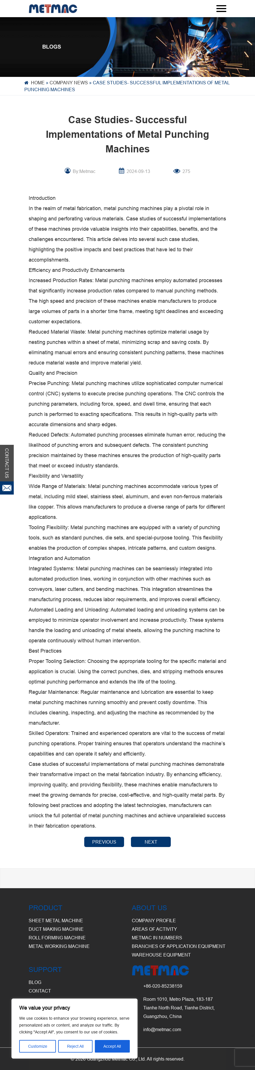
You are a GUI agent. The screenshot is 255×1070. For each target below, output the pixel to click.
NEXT (151, 841)
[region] (74, 1029)
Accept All (112, 1046)
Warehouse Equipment (161, 954)
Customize (37, 1046)
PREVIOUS (104, 841)
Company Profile (154, 920)
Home (38, 82)
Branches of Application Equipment (178, 946)
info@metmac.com (162, 1029)
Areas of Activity (154, 929)
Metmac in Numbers (157, 937)
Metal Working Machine (59, 946)
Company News (69, 82)
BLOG (35, 982)
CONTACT (40, 990)
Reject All (75, 1046)
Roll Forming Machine (57, 937)
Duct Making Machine (56, 929)
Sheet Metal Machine (56, 920)
